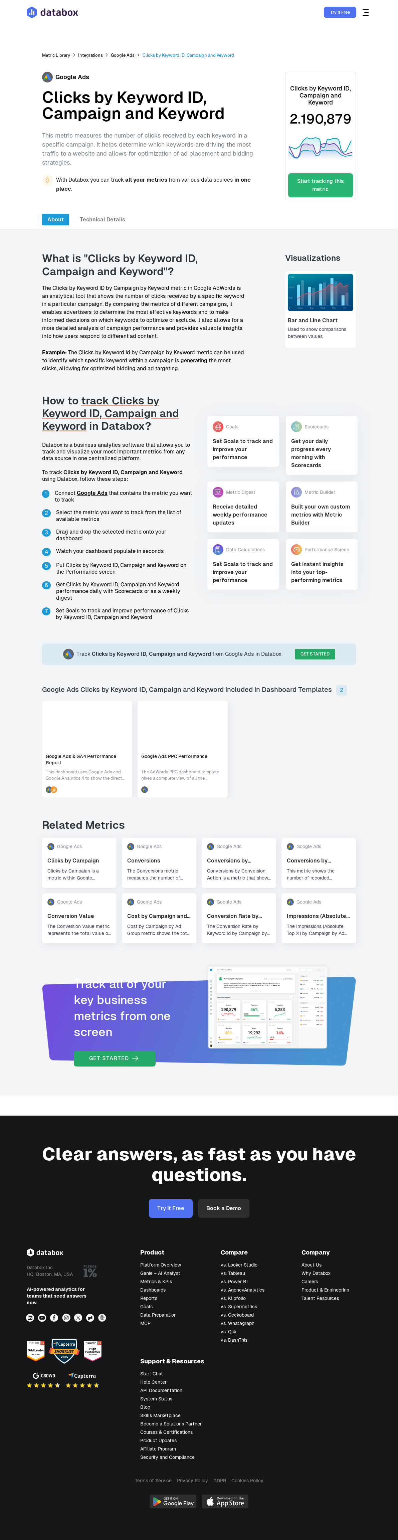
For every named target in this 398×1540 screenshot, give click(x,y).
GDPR (219, 1480)
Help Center (153, 1382)
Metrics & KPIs (156, 1281)
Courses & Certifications (166, 1432)
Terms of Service (153, 1480)
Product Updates (158, 1440)
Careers (310, 1281)
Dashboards (153, 1290)
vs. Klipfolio (233, 1298)
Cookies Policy (247, 1480)
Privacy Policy (192, 1480)
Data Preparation (158, 1315)
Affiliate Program (158, 1449)
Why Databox (316, 1273)
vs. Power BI (234, 1281)
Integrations (90, 55)
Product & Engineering (325, 1290)
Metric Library (56, 55)
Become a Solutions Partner (171, 1423)
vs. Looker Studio (239, 1265)
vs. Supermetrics (239, 1306)
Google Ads (123, 55)
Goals (146, 1306)
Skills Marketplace (160, 1415)
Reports (148, 1298)
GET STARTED (315, 653)
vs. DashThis (234, 1340)
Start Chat (151, 1373)
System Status (156, 1398)
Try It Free (340, 12)
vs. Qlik (228, 1331)
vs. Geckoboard (237, 1315)
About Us (312, 1265)
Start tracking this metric (320, 185)
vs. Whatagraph (237, 1323)
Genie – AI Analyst (160, 1273)
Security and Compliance (167, 1457)
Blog (145, 1407)
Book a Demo (223, 1208)
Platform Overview (160, 1265)
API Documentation (161, 1390)
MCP (145, 1323)
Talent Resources (320, 1298)
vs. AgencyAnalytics (242, 1290)
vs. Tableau (233, 1273)
